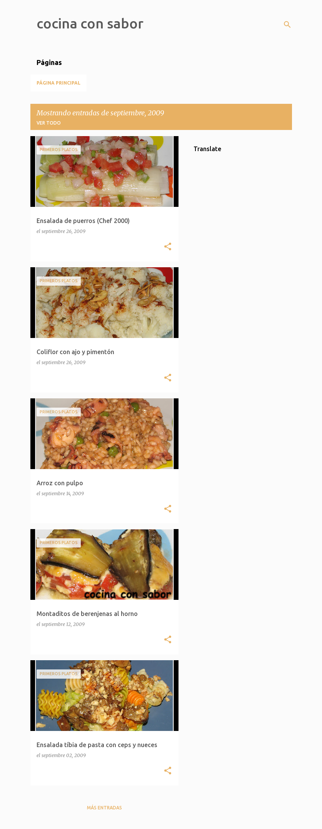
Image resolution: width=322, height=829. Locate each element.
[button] (167, 247)
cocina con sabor (90, 23)
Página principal (58, 82)
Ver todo (49, 122)
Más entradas (104, 807)
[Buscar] (287, 24)
